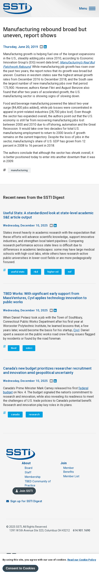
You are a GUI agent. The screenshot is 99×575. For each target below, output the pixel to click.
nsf (70, 271)
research (34, 414)
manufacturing (19, 170)
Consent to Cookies (20, 568)
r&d (36, 271)
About (26, 463)
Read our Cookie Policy (81, 559)
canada (15, 414)
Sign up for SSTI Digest (26, 501)
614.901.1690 (81, 530)
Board (28, 468)
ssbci (29, 348)
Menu (83, 8)
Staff (28, 472)
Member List (71, 476)
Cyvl (76, 330)
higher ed (52, 271)
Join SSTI (26, 491)
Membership (33, 477)
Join (63, 463)
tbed (13, 348)
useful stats (17, 271)
